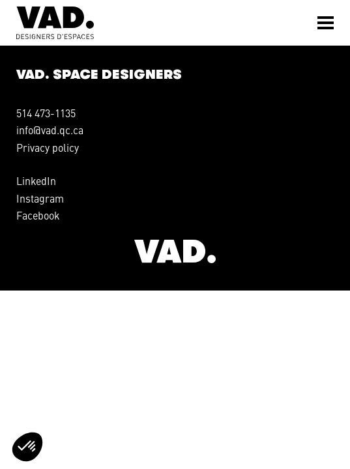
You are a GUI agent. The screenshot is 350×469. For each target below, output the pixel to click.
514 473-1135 (46, 113)
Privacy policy (47, 147)
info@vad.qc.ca (49, 129)
